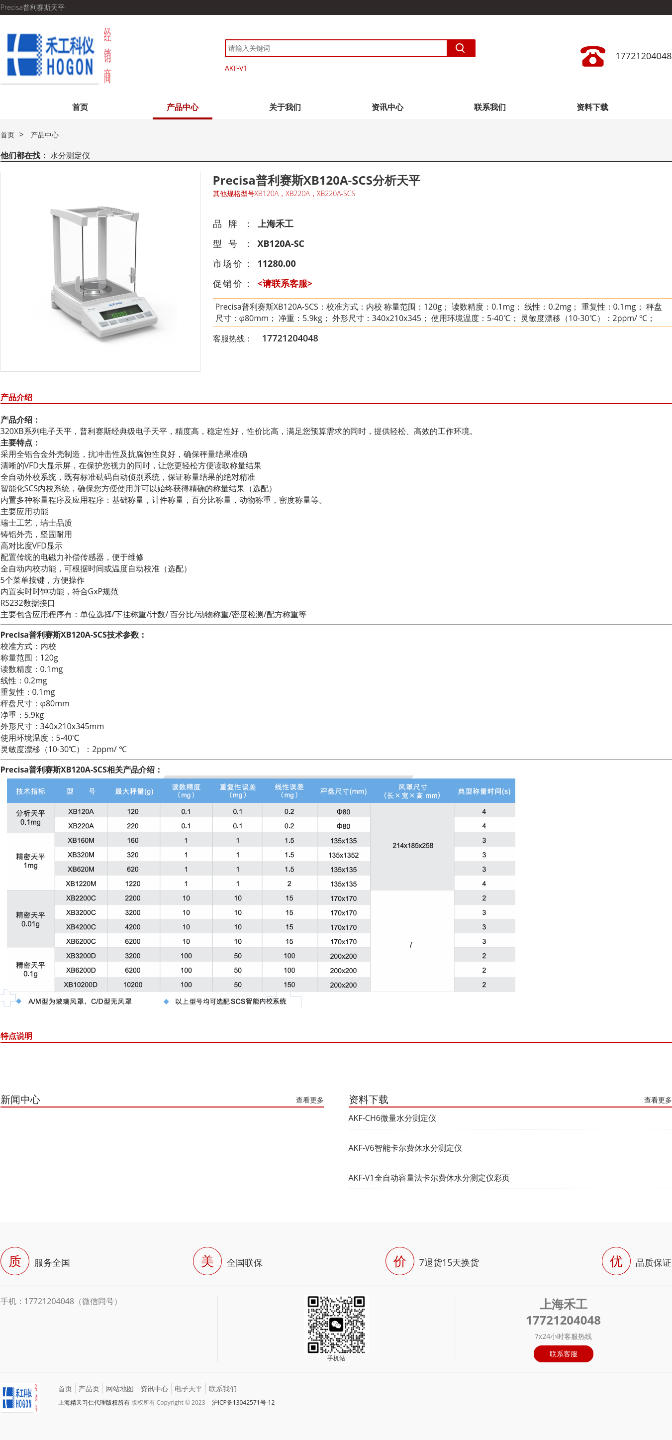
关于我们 (285, 107)
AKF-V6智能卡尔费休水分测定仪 (405, 1147)
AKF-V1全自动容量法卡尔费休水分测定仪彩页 (429, 1177)
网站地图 (120, 1388)
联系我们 (490, 107)
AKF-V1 (236, 68)
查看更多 (310, 1100)
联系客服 (563, 1353)
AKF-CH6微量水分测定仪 (392, 1117)
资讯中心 (387, 107)
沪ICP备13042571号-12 (243, 1402)
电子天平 (188, 1388)
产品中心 (182, 107)
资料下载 (592, 107)
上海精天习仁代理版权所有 (94, 1402)
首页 (80, 107)
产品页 (89, 1388)
